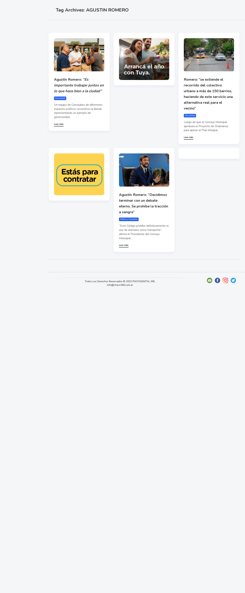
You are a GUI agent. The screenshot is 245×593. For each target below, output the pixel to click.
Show (11, 56)
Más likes (78, 25)
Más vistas (96, 25)
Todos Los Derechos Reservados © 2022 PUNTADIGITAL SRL (120, 281)
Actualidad (15, 47)
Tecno (11, 81)
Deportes (14, 90)
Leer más (59, 124)
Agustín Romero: (79, 85)
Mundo (12, 73)
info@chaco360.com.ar (120, 285)
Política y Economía (21, 64)
